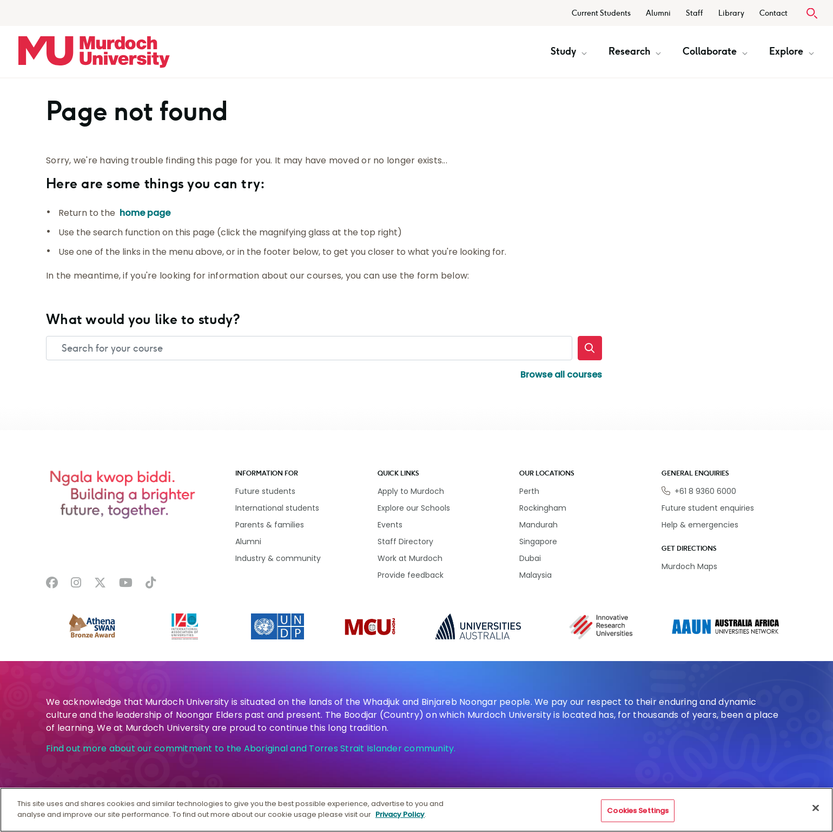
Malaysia (535, 575)
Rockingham (542, 508)
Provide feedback (411, 575)
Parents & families (269, 524)
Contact (773, 13)
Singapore (538, 541)
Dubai (530, 558)
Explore (791, 51)
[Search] (590, 348)
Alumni (658, 13)
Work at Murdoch (410, 558)
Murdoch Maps (689, 566)
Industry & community (278, 558)
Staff (694, 13)
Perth (529, 491)
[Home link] (94, 52)
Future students (265, 491)
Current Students (601, 13)
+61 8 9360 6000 (705, 491)
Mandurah (538, 524)
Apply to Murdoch (411, 491)
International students (277, 508)
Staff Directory (405, 541)
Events (390, 524)
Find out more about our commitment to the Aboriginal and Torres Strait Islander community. (251, 748)
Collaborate (715, 51)
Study (569, 51)
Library (731, 13)
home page (145, 213)
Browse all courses (561, 374)
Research (635, 51)
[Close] (816, 817)
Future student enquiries (708, 508)
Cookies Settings (638, 820)
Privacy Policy (400, 823)
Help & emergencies (700, 524)
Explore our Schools (414, 508)
